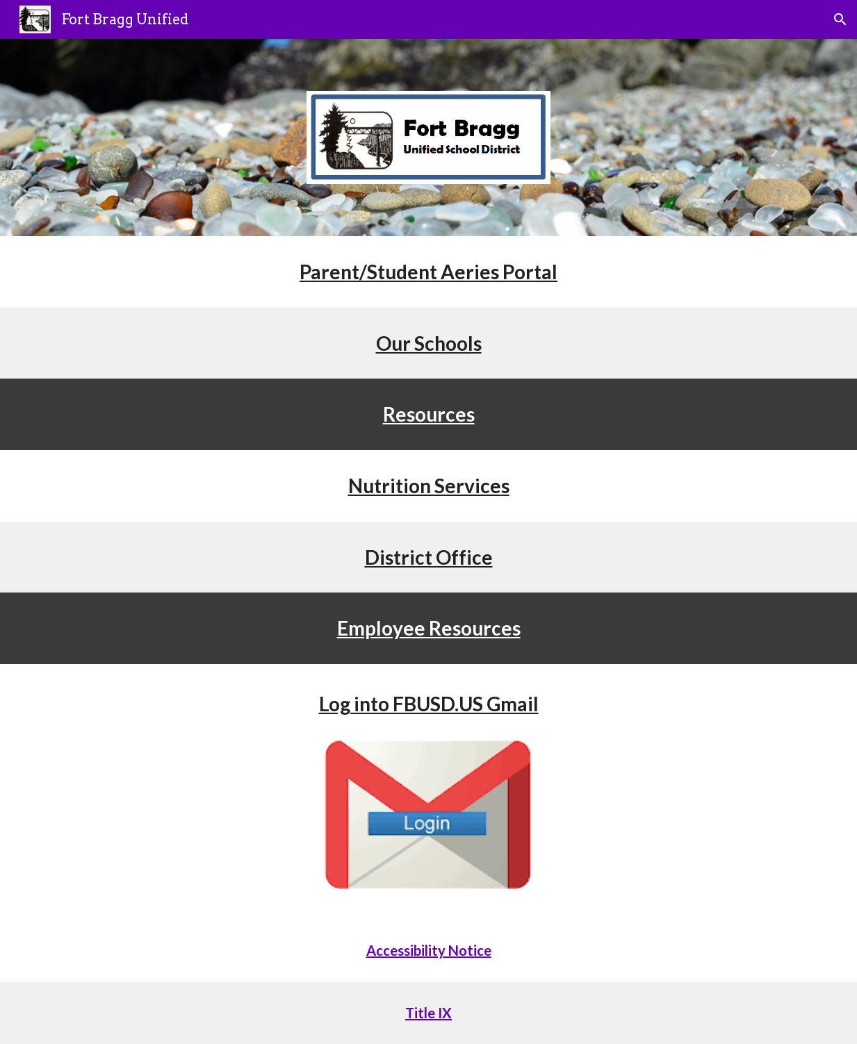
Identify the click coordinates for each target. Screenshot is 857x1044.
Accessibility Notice (428, 950)
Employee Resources (429, 628)
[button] (840, 19)
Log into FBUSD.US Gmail (429, 703)
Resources (429, 414)
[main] (428, 272)
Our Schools (429, 343)
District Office (429, 557)
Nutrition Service (424, 485)
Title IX (428, 1012)
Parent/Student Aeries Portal (428, 271)
